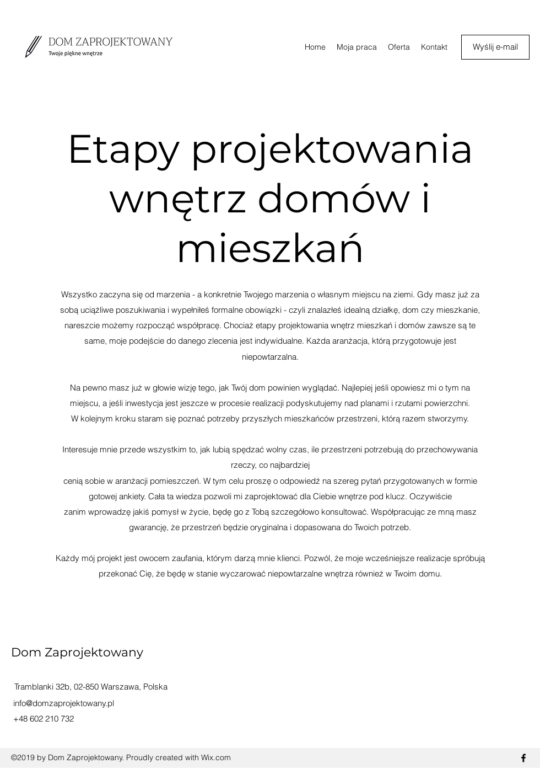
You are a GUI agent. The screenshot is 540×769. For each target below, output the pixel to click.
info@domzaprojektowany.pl (63, 703)
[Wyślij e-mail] (495, 47)
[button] (398, 47)
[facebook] (523, 757)
